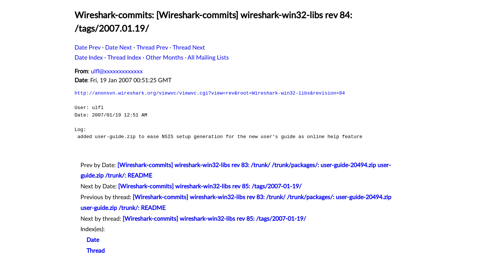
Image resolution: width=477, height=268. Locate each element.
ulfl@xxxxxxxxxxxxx (117, 71)
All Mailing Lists (208, 58)
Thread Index (124, 58)
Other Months (164, 58)
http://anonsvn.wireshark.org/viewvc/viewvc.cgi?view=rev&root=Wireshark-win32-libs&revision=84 (210, 93)
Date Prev (88, 48)
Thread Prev (152, 48)
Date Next (118, 48)
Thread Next (189, 48)
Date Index (89, 58)
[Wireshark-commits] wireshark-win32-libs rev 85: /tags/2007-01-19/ (209, 186)
